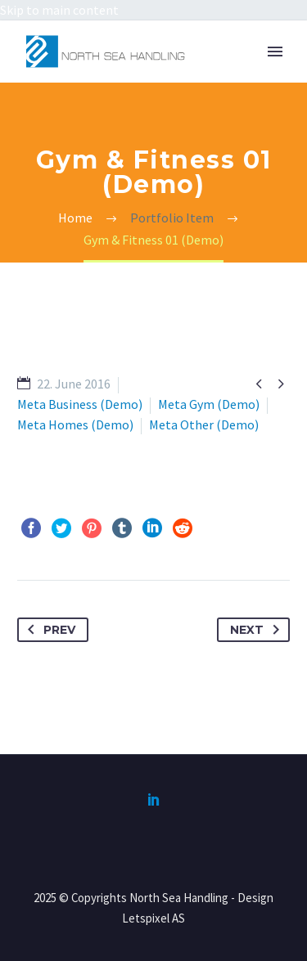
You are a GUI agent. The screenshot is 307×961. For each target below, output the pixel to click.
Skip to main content (59, 10)
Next (258, 629)
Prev (48, 629)
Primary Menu (275, 51)
